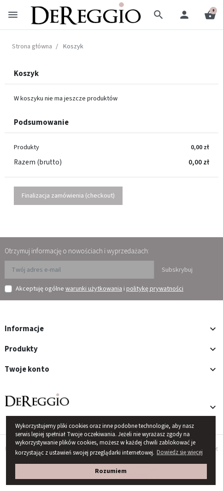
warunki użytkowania (93, 288)
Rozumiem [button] (111, 471)
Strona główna (32, 46)
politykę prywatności (154, 288)
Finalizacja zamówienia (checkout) (68, 195)
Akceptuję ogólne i (99, 288)
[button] (158, 14)
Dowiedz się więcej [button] (180, 452)
